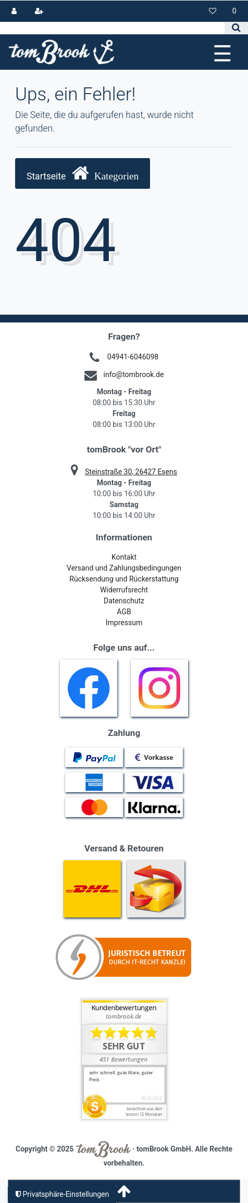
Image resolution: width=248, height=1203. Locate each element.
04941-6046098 (132, 357)
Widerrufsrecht (124, 590)
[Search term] (112, 28)
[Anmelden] (14, 11)
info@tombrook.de (134, 374)
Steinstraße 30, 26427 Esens (131, 472)
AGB (124, 611)
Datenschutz (124, 601)
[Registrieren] (39, 11)
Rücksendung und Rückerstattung (123, 579)
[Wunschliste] (213, 11)
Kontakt (124, 557)
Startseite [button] (83, 173)
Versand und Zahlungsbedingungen (124, 568)
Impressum (124, 622)
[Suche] (236, 28)
